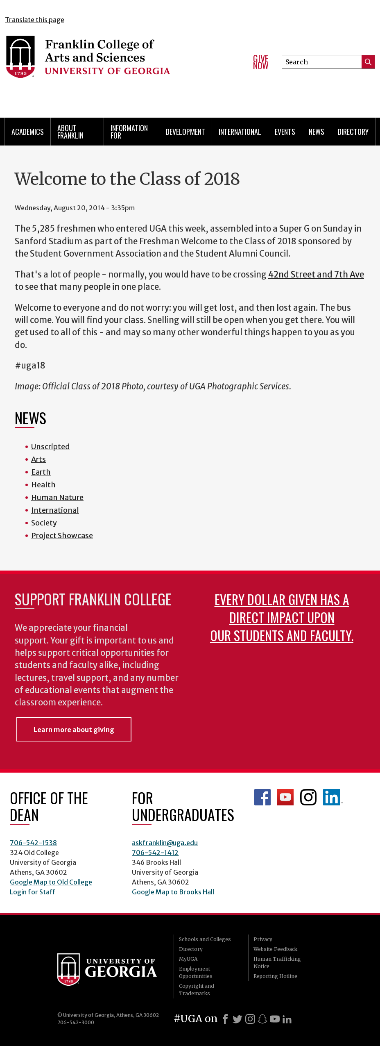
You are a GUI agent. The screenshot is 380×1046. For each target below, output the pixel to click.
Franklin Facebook (262, 797)
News (316, 131)
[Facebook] (225, 1019)
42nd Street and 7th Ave (316, 274)
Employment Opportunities (196, 972)
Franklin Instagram (308, 797)
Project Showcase (62, 535)
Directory (353, 131)
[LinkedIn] (287, 1019)
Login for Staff (32, 892)
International (240, 131)
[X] (237, 1019)
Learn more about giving (74, 729)
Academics (27, 131)
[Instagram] (250, 1019)
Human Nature (57, 497)
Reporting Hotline (275, 976)
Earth (41, 472)
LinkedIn (333, 797)
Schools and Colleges (205, 939)
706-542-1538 (33, 843)
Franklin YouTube (285, 797)
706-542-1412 (155, 852)
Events (285, 131)
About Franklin (70, 132)
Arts (38, 459)
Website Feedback (275, 949)
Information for (129, 132)
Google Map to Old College (51, 882)
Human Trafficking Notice (277, 962)
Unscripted (50, 446)
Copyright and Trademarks (196, 989)
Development (185, 131)
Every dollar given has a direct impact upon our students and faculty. (281, 617)
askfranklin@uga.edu (165, 843)
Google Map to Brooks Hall (173, 892)
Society (44, 523)
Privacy (262, 939)
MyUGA (188, 959)
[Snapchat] (262, 1019)
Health (43, 484)
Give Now (261, 62)
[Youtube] (275, 1019)
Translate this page (34, 20)
